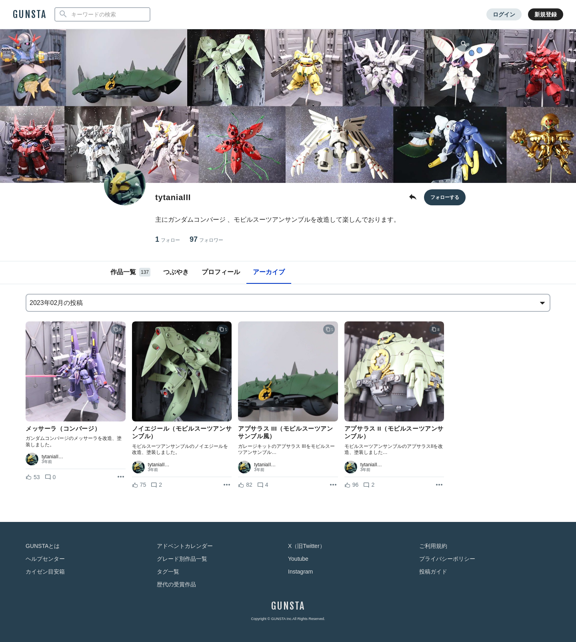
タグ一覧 (168, 571)
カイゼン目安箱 (45, 571)
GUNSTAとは (43, 546)
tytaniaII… (52, 456)
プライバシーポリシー (447, 559)
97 (206, 239)
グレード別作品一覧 (182, 559)
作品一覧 (130, 272)
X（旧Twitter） (306, 546)
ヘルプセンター (45, 559)
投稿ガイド (433, 571)
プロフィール (221, 272)
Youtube (298, 559)
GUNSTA (29, 14)
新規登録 (545, 14)
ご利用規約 (433, 546)
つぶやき (176, 272)
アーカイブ (269, 272)
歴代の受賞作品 (176, 584)
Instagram (300, 571)
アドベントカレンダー (185, 546)
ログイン (504, 14)
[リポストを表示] (121, 477)
